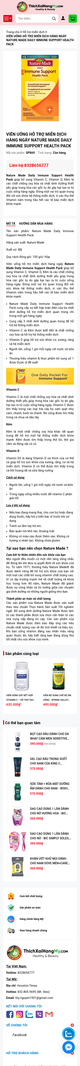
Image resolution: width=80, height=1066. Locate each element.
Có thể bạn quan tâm (22, 723)
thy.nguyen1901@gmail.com (34, 998)
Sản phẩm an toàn (30, 907)
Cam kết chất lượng (31, 896)
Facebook (20, 1035)
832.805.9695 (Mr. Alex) (34, 991)
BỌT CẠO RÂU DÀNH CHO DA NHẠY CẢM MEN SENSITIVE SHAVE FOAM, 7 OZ (49, 738)
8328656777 (26, 972)
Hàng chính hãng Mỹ (32, 919)
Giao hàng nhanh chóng (33, 930)
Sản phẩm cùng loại (22, 653)
